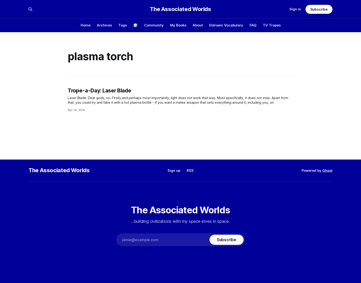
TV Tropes (272, 25)
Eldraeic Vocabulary (226, 25)
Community (154, 25)
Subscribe (319, 9)
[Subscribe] (227, 240)
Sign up (174, 170)
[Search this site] (30, 9)
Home (85, 25)
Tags (122, 25)
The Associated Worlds (180, 9)
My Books (178, 25)
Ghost (327, 170)
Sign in (295, 9)
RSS (190, 170)
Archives (104, 25)
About (198, 25)
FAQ (253, 25)
